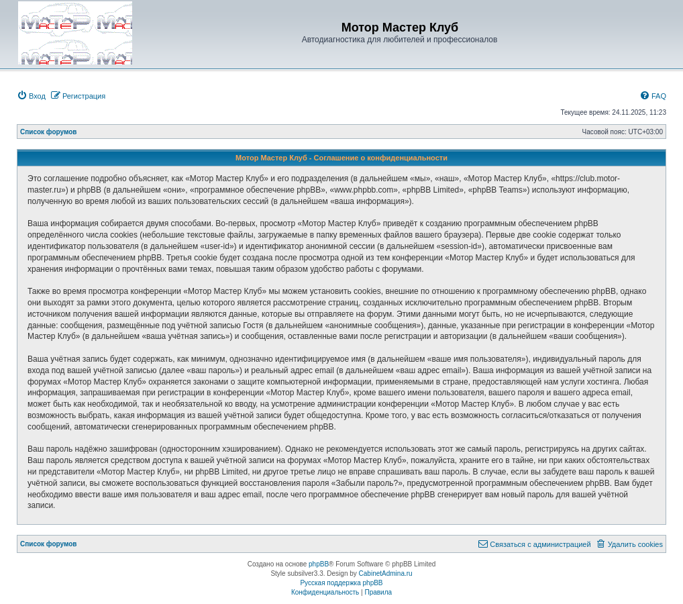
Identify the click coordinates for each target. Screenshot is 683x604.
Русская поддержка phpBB (341, 583)
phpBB (319, 564)
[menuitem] (31, 96)
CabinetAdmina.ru (386, 573)
